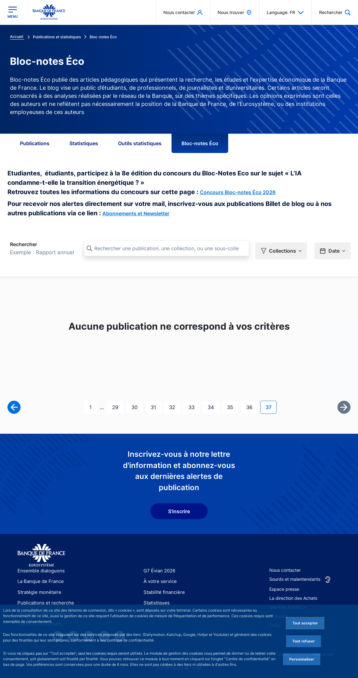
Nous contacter (285, 568)
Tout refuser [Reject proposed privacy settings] (303, 641)
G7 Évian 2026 (158, 568)
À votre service (159, 579)
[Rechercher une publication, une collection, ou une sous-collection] (166, 248)
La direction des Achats (293, 596)
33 (194, 404)
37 (271, 404)
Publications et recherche (43, 600)
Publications (34, 143)
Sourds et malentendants (294, 577)
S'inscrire (179, 509)
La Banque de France (39, 579)
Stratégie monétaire (37, 590)
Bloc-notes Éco (199, 143)
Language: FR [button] (285, 12)
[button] (281, 248)
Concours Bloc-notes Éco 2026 (238, 192)
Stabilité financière (162, 590)
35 (232, 404)
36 (252, 404)
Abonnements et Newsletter (135, 213)
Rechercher (23, 244)
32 (175, 404)
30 (137, 404)
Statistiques (83, 143)
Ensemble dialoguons (38, 568)
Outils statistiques (140, 143)
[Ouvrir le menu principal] (12, 12)
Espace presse (284, 587)
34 (213, 404)
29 (118, 404)
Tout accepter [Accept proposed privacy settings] (305, 623)
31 (155, 404)
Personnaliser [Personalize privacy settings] (301, 659)
